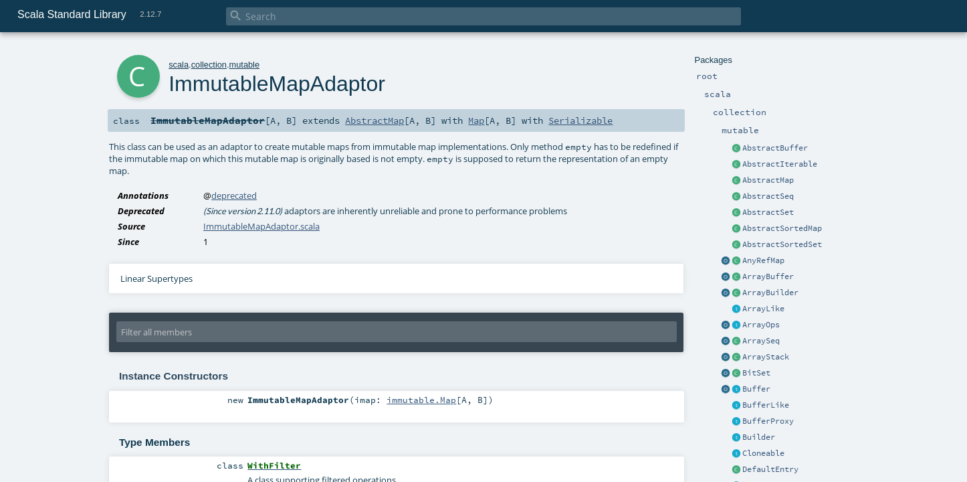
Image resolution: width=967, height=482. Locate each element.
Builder (758, 437)
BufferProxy (768, 421)
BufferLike (765, 405)
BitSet (756, 373)
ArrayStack (765, 357)
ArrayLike (763, 308)
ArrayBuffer (768, 276)
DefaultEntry (770, 469)
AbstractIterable (779, 164)
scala (179, 65)
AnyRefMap (763, 260)
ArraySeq (761, 340)
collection (209, 65)
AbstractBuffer (775, 148)
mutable (244, 65)
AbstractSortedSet (782, 244)
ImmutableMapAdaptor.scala (261, 226)
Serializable (580, 120)
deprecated (234, 195)
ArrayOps (761, 324)
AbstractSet (768, 212)
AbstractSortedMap (782, 228)
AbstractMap (768, 180)
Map (476, 120)
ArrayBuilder (770, 292)
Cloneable (763, 453)
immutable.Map (421, 399)
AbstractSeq (768, 196)
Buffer (756, 389)
